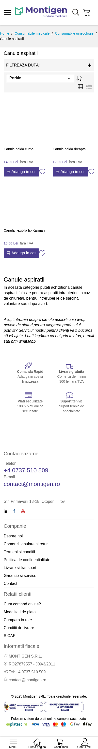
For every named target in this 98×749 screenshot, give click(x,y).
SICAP (10, 636)
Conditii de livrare (19, 628)
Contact (10, 583)
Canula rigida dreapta (69, 149)
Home (4, 33)
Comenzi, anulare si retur (26, 544)
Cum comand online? (22, 604)
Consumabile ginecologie (74, 33)
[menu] (7, 12)
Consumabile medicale (32, 33)
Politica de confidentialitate (27, 560)
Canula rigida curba (18, 149)
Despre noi (13, 536)
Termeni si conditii (19, 552)
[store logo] (41, 12)
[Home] (37, 739)
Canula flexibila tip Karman (24, 230)
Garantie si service (20, 575)
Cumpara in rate (18, 620)
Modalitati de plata (20, 612)
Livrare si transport (20, 568)
